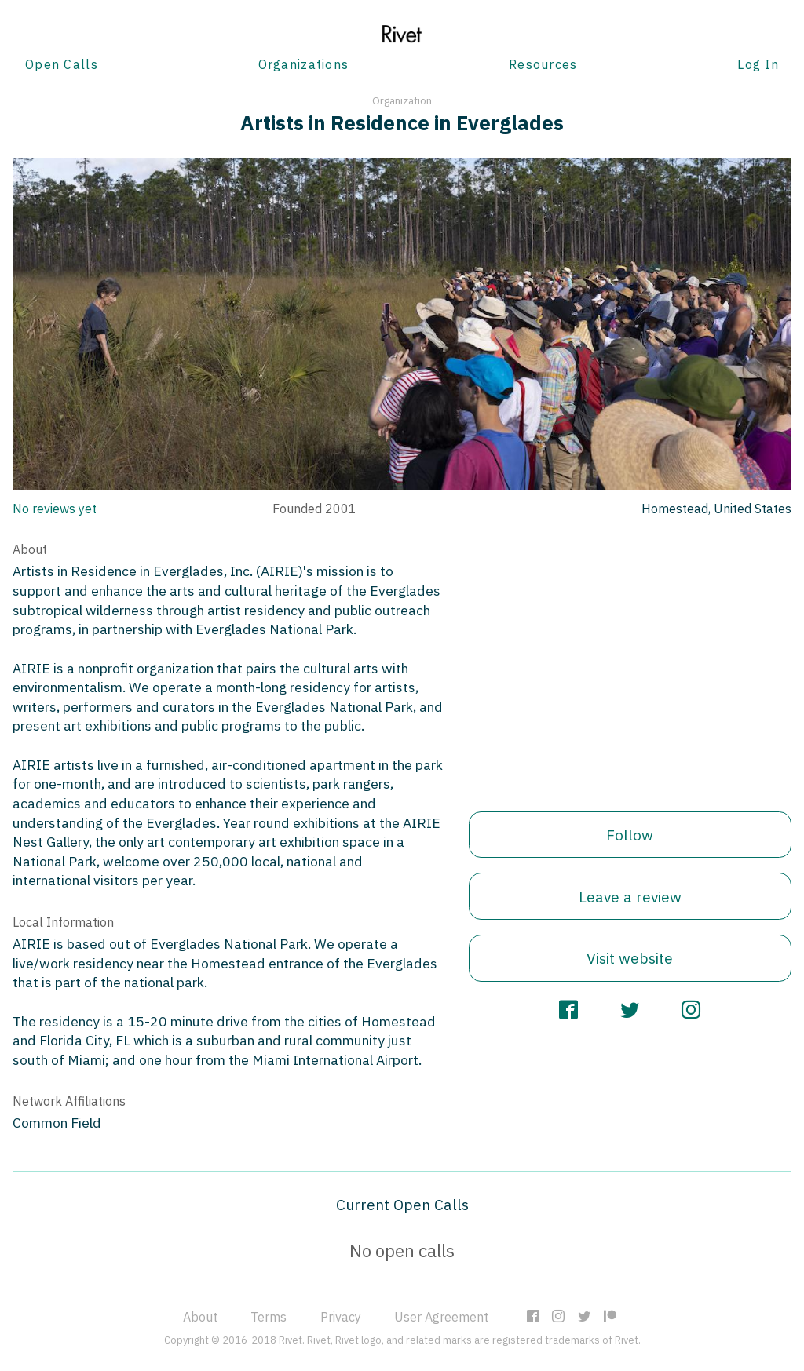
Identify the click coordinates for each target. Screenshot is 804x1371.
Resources (543, 64)
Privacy (340, 1317)
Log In (758, 64)
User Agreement (441, 1317)
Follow (629, 834)
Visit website (630, 958)
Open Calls (61, 64)
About (200, 1317)
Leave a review (630, 896)
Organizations (303, 64)
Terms (268, 1317)
